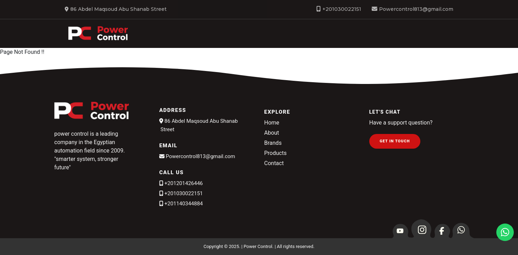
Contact (274, 163)
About (353, 34)
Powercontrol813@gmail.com (416, 9)
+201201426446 (181, 183)
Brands (487, 34)
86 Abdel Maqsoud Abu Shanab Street (116, 9)
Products (275, 153)
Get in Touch (395, 141)
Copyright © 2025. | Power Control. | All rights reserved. (259, 246)
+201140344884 (181, 203)
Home (271, 34)
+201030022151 (341, 9)
